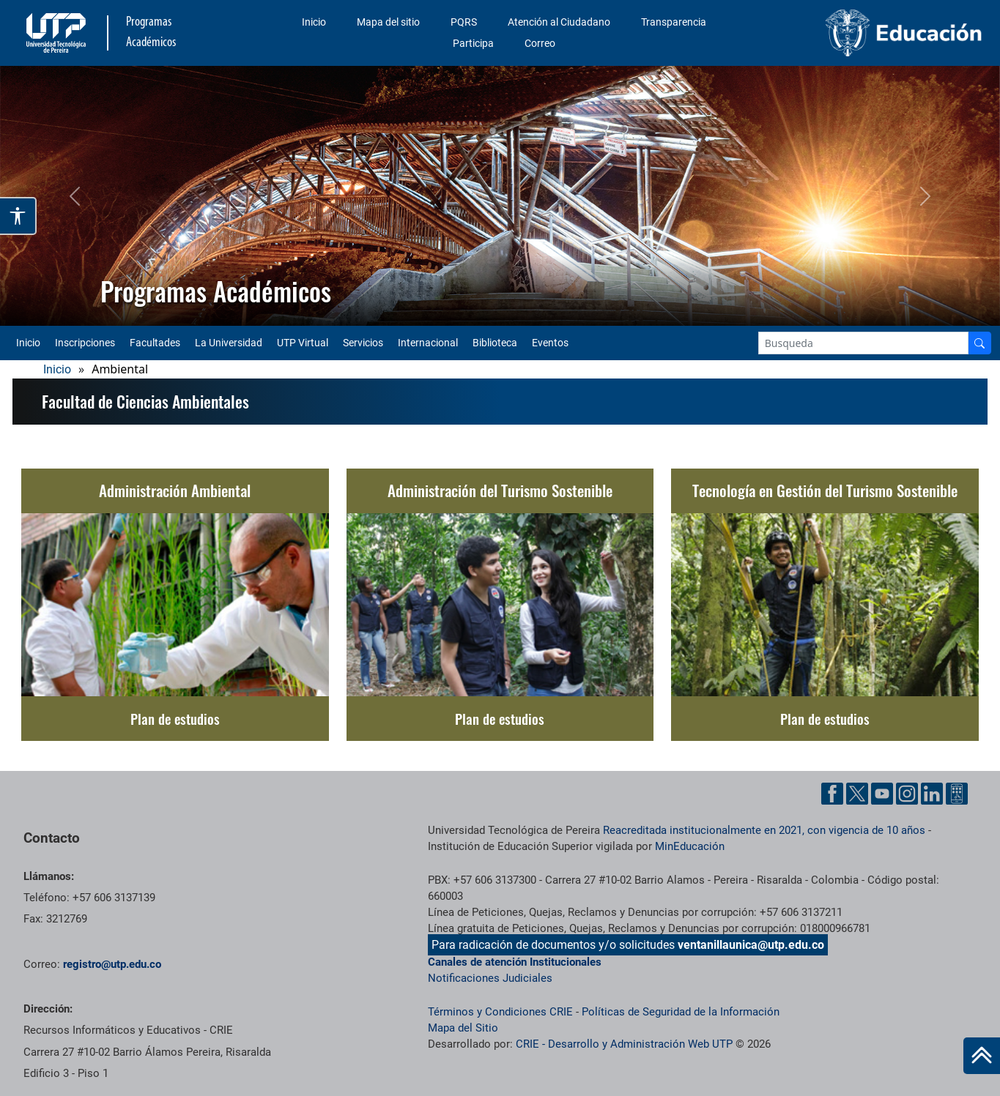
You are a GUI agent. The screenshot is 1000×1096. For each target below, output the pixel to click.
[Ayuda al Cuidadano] (957, 794)
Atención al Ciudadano (559, 22)
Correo (540, 43)
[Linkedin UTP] (932, 794)
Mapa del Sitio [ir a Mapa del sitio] (463, 1028)
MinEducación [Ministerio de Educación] (690, 846)
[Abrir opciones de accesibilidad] (18, 216)
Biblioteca (495, 342)
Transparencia (673, 22)
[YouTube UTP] (882, 794)
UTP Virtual (302, 342)
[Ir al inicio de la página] (982, 1055)
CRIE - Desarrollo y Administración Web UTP (624, 1044)
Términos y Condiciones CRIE (500, 1011)
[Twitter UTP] (857, 794)
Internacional (428, 342)
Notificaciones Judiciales (490, 978)
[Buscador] (979, 343)
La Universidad (228, 342)
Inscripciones (85, 342)
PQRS (464, 22)
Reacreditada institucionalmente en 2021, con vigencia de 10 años (764, 830)
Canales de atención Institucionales (514, 962)
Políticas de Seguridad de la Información (680, 1011)
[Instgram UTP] (907, 794)
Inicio (314, 22)
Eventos (550, 342)
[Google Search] (863, 343)
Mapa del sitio (388, 22)
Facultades (155, 342)
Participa (473, 43)
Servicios (363, 342)
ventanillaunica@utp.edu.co (751, 945)
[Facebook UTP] (832, 794)
